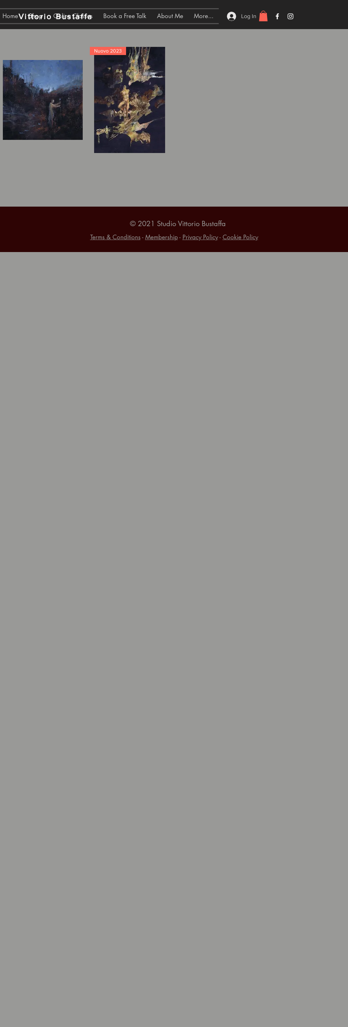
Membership (161, 237)
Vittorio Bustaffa (55, 16)
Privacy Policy (200, 237)
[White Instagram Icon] (290, 16)
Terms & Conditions (115, 237)
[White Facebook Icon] (277, 16)
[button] (263, 16)
